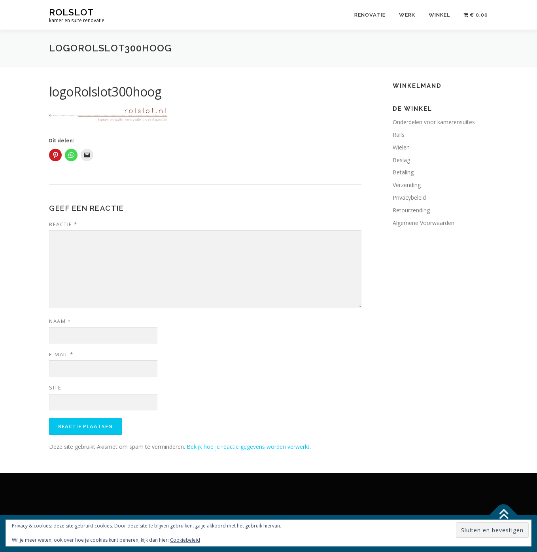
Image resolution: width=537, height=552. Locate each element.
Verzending (407, 185)
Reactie (63, 224)
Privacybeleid (409, 197)
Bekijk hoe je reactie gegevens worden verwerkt (248, 446)
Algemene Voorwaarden (423, 223)
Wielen (401, 147)
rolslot (71, 12)
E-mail (61, 354)
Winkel (439, 15)
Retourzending (411, 210)
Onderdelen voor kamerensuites (434, 122)
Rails (399, 134)
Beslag (401, 160)
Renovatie (370, 15)
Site (55, 387)
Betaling (403, 172)
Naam (60, 321)
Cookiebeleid (185, 540)
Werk (407, 15)
